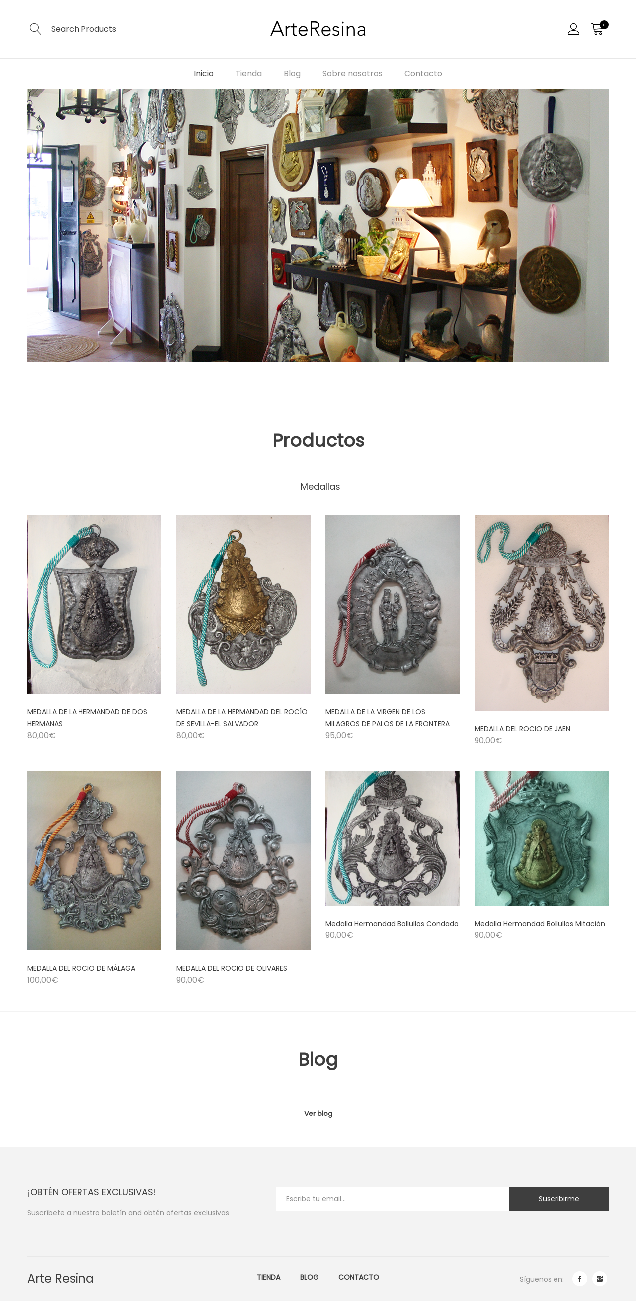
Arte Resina (60, 1278)
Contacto (423, 73)
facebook (579, 1278)
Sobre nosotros (352, 73)
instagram (599, 1278)
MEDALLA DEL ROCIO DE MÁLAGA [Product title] (81, 968)
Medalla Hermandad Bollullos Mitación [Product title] (540, 924)
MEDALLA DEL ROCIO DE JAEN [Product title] (522, 729)
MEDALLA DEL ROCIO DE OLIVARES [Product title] (231, 968)
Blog (292, 73)
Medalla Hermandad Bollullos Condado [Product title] (392, 924)
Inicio (204, 73)
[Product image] (94, 604)
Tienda (249, 73)
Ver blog (318, 1113)
